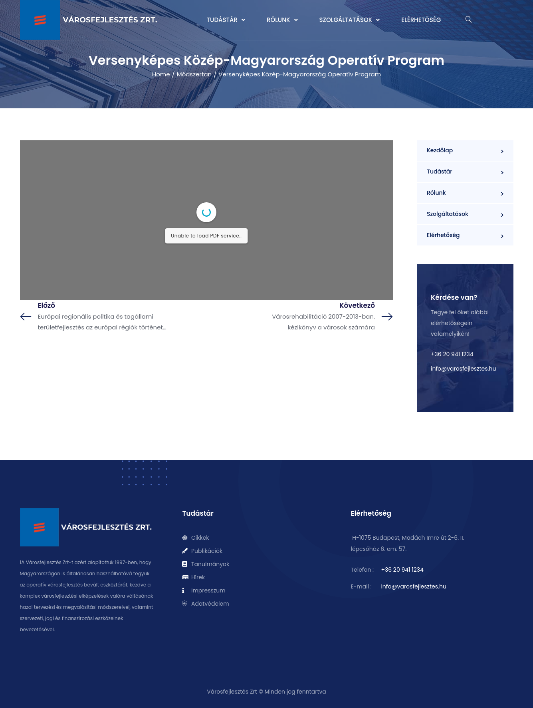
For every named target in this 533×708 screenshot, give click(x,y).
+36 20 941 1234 (452, 354)
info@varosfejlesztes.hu (463, 369)
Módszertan (194, 74)
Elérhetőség (421, 20)
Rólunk (282, 20)
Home (161, 74)
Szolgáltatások (349, 20)
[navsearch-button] (468, 20)
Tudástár (226, 20)
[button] (226, 20)
